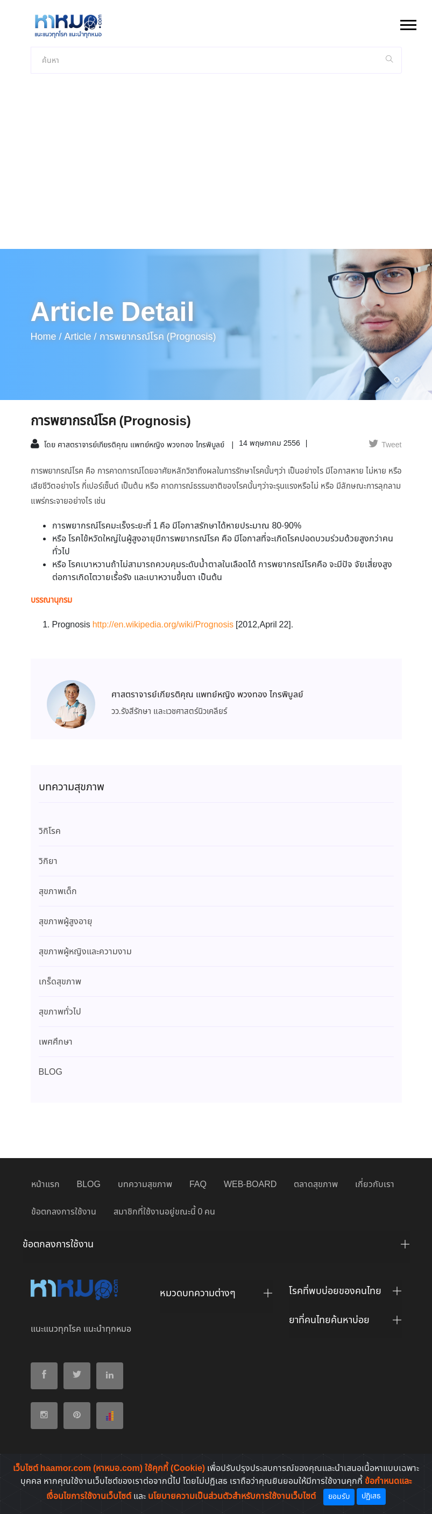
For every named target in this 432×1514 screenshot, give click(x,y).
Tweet (385, 445)
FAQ (198, 1185)
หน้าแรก (45, 1185)
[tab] (216, 1247)
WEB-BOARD (250, 1185)
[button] (407, 23)
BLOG (89, 1185)
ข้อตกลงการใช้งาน (63, 1212)
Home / (46, 337)
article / (81, 337)
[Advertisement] (216, 168)
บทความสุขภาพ (145, 1185)
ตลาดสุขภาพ (316, 1185)
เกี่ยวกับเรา (374, 1185)
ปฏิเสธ (371, 1496)
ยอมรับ (339, 1496)
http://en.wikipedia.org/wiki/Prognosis (164, 625)
